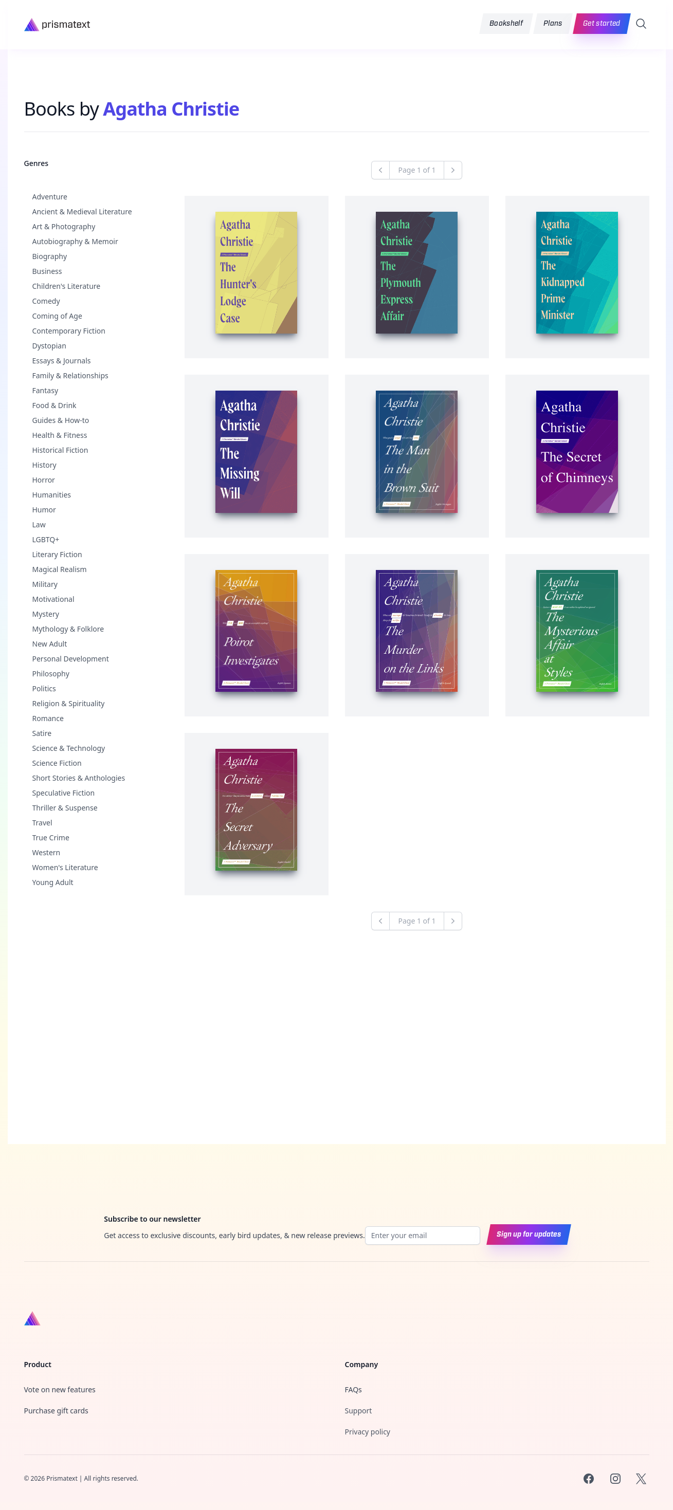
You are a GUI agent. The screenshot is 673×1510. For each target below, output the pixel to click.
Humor (44, 509)
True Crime (50, 837)
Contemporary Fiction (68, 331)
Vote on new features (60, 1397)
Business (47, 271)
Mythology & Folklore (68, 629)
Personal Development (70, 659)
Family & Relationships (70, 375)
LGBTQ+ (46, 539)
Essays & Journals (61, 360)
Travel (42, 822)
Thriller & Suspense (65, 808)
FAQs (353, 1397)
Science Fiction (57, 763)
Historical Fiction (60, 450)
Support (358, 1418)
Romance (48, 718)
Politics (44, 688)
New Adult (49, 644)
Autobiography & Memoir (75, 241)
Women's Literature (65, 867)
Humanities (51, 495)
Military (45, 584)
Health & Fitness (59, 435)
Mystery (45, 614)
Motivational (53, 599)
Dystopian (49, 346)
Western (46, 852)
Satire (42, 733)
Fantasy (45, 390)
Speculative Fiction (63, 793)
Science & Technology (68, 748)
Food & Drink (54, 405)
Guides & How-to (60, 420)
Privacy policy (368, 1439)
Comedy (46, 301)
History (44, 465)
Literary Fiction (57, 554)
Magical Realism (59, 569)
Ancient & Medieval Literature (82, 211)
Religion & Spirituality (68, 703)
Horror (43, 480)
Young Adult (53, 882)
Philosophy (50, 673)
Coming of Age (57, 316)
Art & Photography (64, 226)
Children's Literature (66, 286)
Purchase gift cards (56, 1418)
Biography (49, 256)
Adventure (49, 196)
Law (39, 524)
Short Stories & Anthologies (78, 778)
